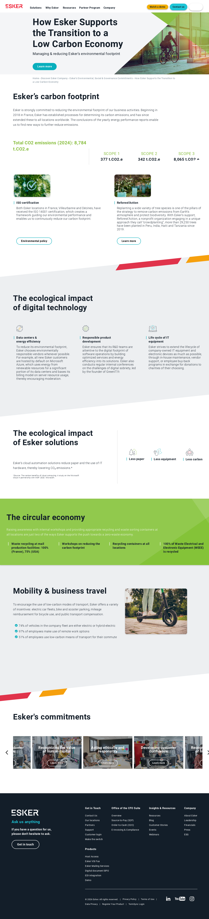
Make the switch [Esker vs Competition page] (94, 839)
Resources (69, 7)
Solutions (36, 7)
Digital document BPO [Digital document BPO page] (97, 870)
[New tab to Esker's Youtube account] (180, 899)
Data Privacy (91, 904)
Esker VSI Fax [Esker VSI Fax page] (92, 861)
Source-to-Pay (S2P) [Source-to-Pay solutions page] (123, 820)
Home (36, 78)
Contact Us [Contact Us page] (91, 815)
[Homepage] (15, 6)
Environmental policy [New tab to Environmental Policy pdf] (34, 241)
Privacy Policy (130, 899)
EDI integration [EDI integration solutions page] (93, 875)
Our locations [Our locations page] (92, 820)
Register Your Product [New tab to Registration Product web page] (113, 904)
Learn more (129, 241)
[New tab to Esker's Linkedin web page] (168, 899)
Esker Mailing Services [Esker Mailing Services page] (97, 866)
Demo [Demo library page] (88, 880)
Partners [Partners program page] (90, 825)
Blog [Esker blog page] (151, 820)
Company (109, 7)
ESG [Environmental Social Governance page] (186, 834)
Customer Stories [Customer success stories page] (158, 825)
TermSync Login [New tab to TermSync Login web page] (137, 904)
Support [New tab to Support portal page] (89, 829)
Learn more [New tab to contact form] (44, 66)
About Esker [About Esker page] (190, 815)
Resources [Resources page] (155, 815)
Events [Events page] (152, 829)
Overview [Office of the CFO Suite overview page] (116, 815)
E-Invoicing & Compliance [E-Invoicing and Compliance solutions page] (125, 829)
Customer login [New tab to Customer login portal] (93, 834)
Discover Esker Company (54, 78)
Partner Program (89, 7)
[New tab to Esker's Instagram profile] (192, 899)
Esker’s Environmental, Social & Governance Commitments (101, 78)
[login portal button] (196, 7)
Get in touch (25, 844)
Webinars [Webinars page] (154, 834)
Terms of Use (147, 899)
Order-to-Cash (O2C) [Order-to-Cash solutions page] (123, 825)
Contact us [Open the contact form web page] (179, 7)
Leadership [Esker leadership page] (190, 820)
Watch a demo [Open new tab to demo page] (157, 7)
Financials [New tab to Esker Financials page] (189, 825)
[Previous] (7, 752)
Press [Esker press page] (187, 829)
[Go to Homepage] (25, 812)
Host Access (92, 856)
